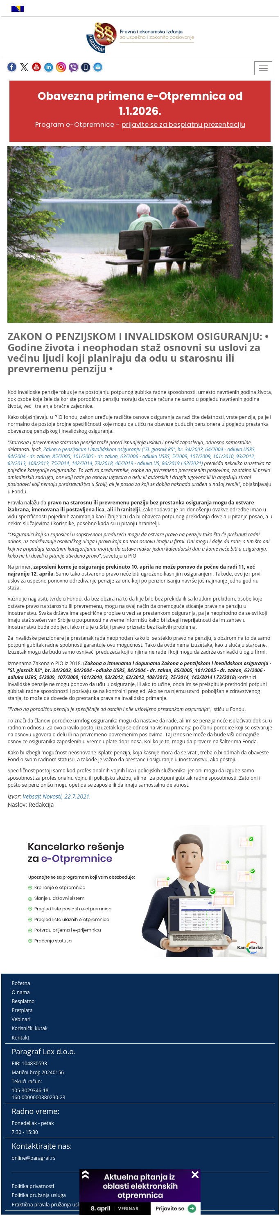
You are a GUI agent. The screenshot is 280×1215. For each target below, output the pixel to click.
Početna (20, 983)
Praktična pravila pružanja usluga (49, 1204)
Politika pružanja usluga (38, 1195)
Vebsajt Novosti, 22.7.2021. (56, 796)
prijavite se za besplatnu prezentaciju (183, 124)
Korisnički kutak (29, 1028)
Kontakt (20, 1037)
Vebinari (20, 1019)
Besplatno (22, 1001)
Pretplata (21, 1010)
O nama (20, 992)
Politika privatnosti (32, 1186)
